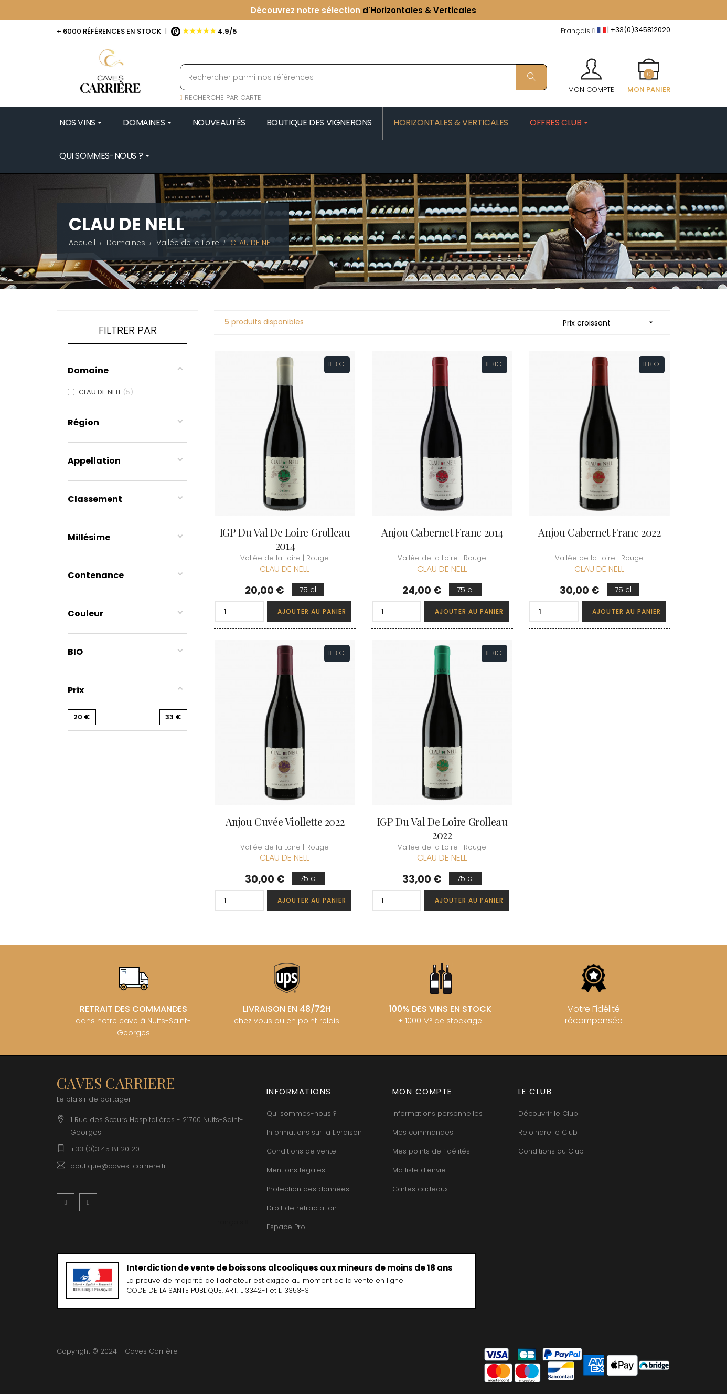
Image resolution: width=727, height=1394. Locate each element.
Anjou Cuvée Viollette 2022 (285, 821)
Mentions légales (295, 1170)
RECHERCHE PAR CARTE (220, 97)
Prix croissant (611, 322)
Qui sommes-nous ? (301, 1113)
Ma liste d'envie (419, 1170)
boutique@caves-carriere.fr (118, 1166)
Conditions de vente (301, 1151)
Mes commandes (422, 1132)
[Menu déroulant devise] (578, 31)
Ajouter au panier (311, 611)
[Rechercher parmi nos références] (363, 77)
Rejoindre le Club (548, 1132)
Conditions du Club (551, 1151)
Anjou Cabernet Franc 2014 (442, 532)
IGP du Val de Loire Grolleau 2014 (285, 538)
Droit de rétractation (301, 1208)
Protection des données (307, 1189)
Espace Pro (285, 1227)
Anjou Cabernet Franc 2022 (599, 532)
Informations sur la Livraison (314, 1132)
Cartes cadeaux (420, 1189)
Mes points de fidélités (431, 1151)
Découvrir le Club (548, 1113)
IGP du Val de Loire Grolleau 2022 (442, 828)
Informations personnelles (437, 1113)
